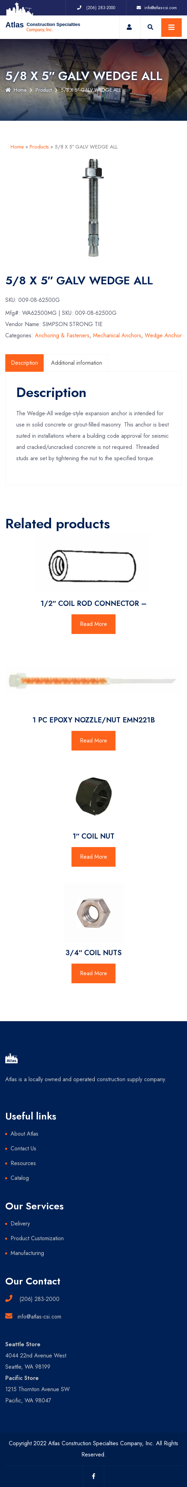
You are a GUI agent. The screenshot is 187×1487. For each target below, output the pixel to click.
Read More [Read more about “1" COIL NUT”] (93, 857)
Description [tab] (24, 363)
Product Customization (37, 1238)
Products (39, 147)
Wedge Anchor (163, 335)
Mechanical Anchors (117, 335)
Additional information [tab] (76, 363)
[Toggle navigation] (171, 27)
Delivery (20, 1224)
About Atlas (24, 1134)
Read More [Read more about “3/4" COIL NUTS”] (93, 973)
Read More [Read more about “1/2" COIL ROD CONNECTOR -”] (93, 624)
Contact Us (23, 1148)
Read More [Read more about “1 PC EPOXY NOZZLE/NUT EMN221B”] (93, 740)
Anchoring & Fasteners (62, 335)
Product (44, 89)
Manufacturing (27, 1253)
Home (15, 89)
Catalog (20, 1178)
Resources (23, 1163)
